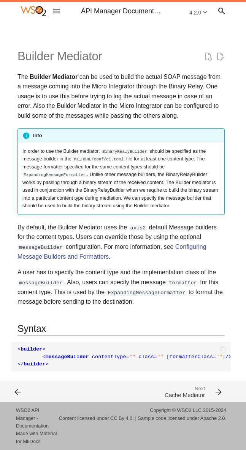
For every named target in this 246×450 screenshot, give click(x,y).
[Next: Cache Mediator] (176, 391)
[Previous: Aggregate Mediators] (66, 391)
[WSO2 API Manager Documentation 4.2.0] (33, 11)
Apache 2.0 (212, 418)
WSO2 (184, 410)
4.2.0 (198, 13)
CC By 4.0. (122, 418)
